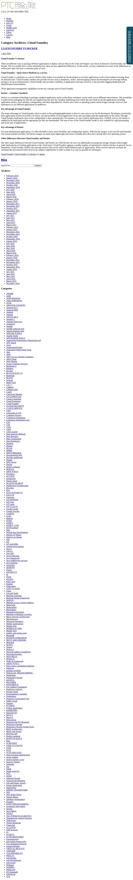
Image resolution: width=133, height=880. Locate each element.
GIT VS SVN (12, 507)
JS (7, 574)
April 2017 (10, 222)
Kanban (9, 584)
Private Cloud (12, 692)
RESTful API (11, 734)
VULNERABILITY (14, 853)
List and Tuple (12, 593)
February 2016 (12, 255)
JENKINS (10, 567)
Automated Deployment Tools (18, 350)
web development (13, 860)
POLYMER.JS (12, 685)
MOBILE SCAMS (14, 628)
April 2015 (10, 279)
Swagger (10, 802)
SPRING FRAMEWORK (17, 790)
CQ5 (8, 422)
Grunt (8, 516)
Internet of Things (13, 535)
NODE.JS (10, 659)
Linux (8, 591)
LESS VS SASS (13, 589)
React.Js (9, 717)
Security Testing (13, 762)
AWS (8, 354)
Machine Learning (14, 596)
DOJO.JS (10, 469)
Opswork (10, 668)
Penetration (11, 675)
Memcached (11, 607)
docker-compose (13, 467)
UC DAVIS (11, 827)
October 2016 (12, 236)
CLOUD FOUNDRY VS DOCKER (19, 48)
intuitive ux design (14, 537)
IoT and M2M (12, 544)
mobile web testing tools (16, 633)
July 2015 (10, 272)
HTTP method (12, 528)
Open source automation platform (20, 666)
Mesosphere (11, 610)
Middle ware (11, 28)
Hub (8, 530)
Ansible (9, 326)
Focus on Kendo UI (14, 493)
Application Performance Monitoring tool (23, 340)
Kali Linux (10, 582)
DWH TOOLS (12, 471)
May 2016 (10, 248)
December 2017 (12, 204)
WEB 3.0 (10, 856)
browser (9, 380)
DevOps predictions (14, 457)
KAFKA (9, 579)
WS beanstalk (12, 872)
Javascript (10, 565)
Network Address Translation (18, 652)
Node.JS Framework (14, 661)
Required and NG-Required (17, 722)
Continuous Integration (15, 418)
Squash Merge (12, 797)
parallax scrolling (13, 670)
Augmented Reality (14, 347)
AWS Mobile (11, 361)
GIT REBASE (12, 500)
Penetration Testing (14, 678)
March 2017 (11, 225)
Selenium (10, 764)
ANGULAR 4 (12, 317)
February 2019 (12, 176)
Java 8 (8, 549)
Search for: (5, 165)
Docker (9, 464)
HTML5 (9, 523)
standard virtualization (15, 799)
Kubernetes (11, 586)
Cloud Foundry (7, 154)
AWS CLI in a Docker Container (20, 357)
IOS (8, 539)
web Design (11, 858)
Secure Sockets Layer (15, 759)
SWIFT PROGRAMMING (17, 804)
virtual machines (13, 846)
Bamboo (9, 368)
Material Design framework (17, 598)
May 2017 (10, 220)
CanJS (9, 392)
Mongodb (10, 635)
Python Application (14, 708)
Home (8, 18)
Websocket (10, 870)
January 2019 (11, 178)
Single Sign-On (12, 771)
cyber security (12, 432)
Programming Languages (16, 694)
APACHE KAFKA (14, 333)
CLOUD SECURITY (15, 406)
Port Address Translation (16, 687)
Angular (9, 315)
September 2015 (13, 267)
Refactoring (11, 720)
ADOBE (9, 293)
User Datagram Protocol (16, 844)
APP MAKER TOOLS (15, 338)
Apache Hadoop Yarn (15, 331)
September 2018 (13, 187)
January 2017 (11, 229)
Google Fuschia (12, 511)
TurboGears (11, 820)
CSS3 (8, 427)
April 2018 (10, 194)
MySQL (9, 645)
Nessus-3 (10, 649)
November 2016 (13, 234)
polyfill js (10, 680)
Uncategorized (12, 839)
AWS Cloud (11, 359)
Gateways (10, 497)
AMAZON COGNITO (15, 305)
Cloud (8, 25)
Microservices (12, 619)
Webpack (10, 865)
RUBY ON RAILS (14, 738)
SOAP (9, 776)
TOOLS (9, 813)
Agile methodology (14, 300)
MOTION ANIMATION (16, 638)
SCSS (8, 750)
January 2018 (11, 201)
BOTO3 (9, 378)
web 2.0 (9, 23)
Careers (9, 35)
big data (9, 371)
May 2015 (10, 276)
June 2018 (10, 192)
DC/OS (9, 448)
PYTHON (10, 706)
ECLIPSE (10, 476)
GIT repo (10, 502)
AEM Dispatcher (13, 298)
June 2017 (10, 218)
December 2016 (12, 232)
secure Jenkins (12, 757)
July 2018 (10, 190)
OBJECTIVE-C (12, 663)
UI (7, 832)
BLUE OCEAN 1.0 (14, 373)
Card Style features (14, 394)
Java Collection (12, 556)
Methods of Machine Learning (19, 614)
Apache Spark (12, 336)
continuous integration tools (17, 420)
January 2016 (11, 258)
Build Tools (11, 382)
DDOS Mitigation (13, 453)
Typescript (10, 825)
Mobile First (11, 626)
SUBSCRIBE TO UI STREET (129, 47)
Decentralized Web (14, 455)
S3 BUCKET (11, 743)
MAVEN (10, 600)
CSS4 (8, 429)
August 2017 (11, 213)
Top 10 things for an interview (18, 816)
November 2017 (13, 206)
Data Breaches (12, 436)
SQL (8, 792)
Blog (8, 37)
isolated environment (15, 546)
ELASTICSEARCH (14, 483)
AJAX (9, 303)
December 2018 (12, 180)
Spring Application (14, 785)
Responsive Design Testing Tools (20, 727)
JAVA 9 (9, 551)
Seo (7, 767)
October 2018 (12, 185)
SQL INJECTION (13, 795)
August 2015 (11, 269)
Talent (8, 32)
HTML (9, 521)
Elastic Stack (11, 481)
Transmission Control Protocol (19, 818)
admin (42, 154)
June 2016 (10, 246)
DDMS (9, 450)
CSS (8, 425)
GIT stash (10, 504)
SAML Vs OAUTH (14, 745)
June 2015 (10, 274)
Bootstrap (10, 375)
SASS (8, 748)
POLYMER (11, 682)
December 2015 (12, 260)
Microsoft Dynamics (14, 621)
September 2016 (13, 239)
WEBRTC (10, 867)
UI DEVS (10, 834)
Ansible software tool (15, 329)
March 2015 (11, 281)
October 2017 (12, 208)
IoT (7, 542)
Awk (8, 352)
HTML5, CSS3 (12, 525)
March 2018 (11, 197)
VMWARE (10, 851)
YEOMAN (10, 874)
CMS (8, 411)
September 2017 (13, 211)
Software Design (13, 778)
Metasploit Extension (15, 612)
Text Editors (11, 811)
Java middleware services (16, 560)
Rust (8, 741)
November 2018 (13, 183)
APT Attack (11, 343)
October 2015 (12, 265)
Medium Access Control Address (20, 603)
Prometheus (11, 696)
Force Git (10, 495)
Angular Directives (14, 322)
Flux (8, 490)
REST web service (14, 731)
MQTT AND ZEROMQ (16, 640)
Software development (15, 781)
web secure (11, 863)
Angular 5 (10, 319)
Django (9, 460)
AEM (8, 296)
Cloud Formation (13, 401)
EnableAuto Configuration (17, 485)
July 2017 (10, 215)
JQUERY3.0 (11, 572)
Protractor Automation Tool (17, 699)
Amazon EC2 (12, 308)
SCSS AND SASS (13, 752)
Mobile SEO (11, 631)
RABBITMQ (11, 710)
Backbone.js (11, 366)
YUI (8, 877)
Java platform (12, 563)
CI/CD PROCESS (13, 397)
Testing (9, 809)
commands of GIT (13, 413)
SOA (8, 774)
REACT (9, 715)
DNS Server (11, 462)
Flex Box (10, 488)
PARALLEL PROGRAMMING (19, 673)
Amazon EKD (12, 310)
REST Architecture (14, 729)
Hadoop (9, 518)
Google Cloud (12, 509)
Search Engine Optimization (18, 755)
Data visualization (13, 439)
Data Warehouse (13, 441)
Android (9, 312)
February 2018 (12, 199)
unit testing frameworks (16, 841)
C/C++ (9, 385)
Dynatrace (10, 474)
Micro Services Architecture (18, 617)
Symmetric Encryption (15, 806)
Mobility (10, 21)
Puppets (9, 703)
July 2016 (10, 244)
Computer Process (13, 415)
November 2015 (13, 262)
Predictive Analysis (14, 689)
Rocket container (13, 736)
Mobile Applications (14, 624)
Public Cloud (11, 701)
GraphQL (10, 514)
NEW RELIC (11, 656)
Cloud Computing (13, 399)
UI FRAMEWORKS (15, 837)
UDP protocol (12, 830)
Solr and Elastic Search (16, 783)
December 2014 (12, 283)
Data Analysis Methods (16, 434)
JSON (8, 577)
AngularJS (10, 324)
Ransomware (11, 713)
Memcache (10, 605)
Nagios (9, 647)
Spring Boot (11, 788)
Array (8, 345)
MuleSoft (10, 642)
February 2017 (12, 227)
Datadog (9, 443)
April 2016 (10, 251)
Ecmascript (11, 478)
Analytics (10, 30)
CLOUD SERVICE (14, 408)
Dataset (9, 446)
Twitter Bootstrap (13, 823)
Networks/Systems (14, 654)
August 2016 (11, 241)
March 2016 (11, 253)
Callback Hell (12, 389)
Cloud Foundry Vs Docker (25, 154)
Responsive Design (14, 724)
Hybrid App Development (17, 532)
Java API (10, 553)
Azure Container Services (17, 364)
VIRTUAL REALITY (15, 848)
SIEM (8, 769)
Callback (10, 387)
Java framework (13, 558)
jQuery (9, 570)
